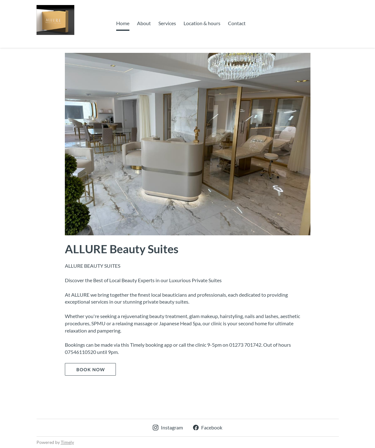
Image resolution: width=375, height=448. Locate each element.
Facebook (207, 427)
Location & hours (202, 23)
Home (122, 23)
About (144, 23)
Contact (237, 23)
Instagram (168, 427)
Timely (67, 442)
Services (167, 23)
